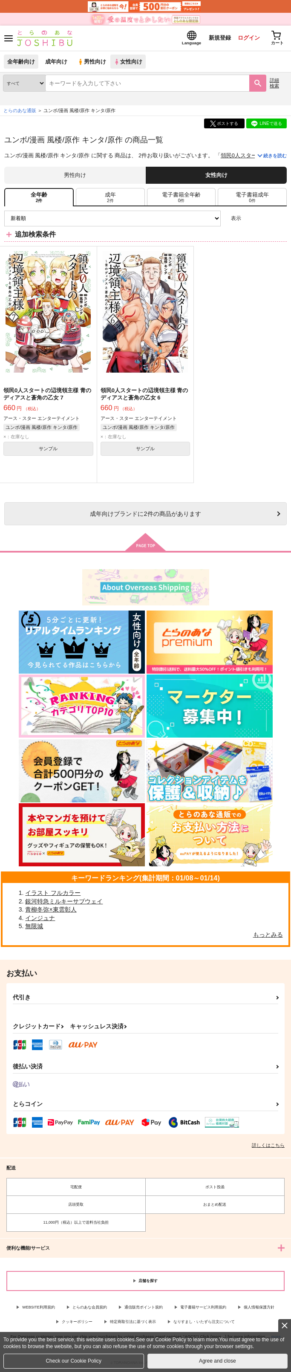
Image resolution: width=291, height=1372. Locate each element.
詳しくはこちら (268, 1145)
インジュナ (40, 918)
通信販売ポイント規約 (143, 1307)
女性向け (128, 61)
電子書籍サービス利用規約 (203, 1307)
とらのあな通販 (19, 110)
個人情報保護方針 (259, 1307)
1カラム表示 (280, 218)
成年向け (56, 61)
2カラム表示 (265, 218)
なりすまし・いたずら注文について (204, 1322)
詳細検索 (274, 83)
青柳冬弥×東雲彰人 (50, 909)
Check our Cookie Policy (73, 1361)
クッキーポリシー (77, 1322)
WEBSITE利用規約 (38, 1307)
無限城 (34, 926)
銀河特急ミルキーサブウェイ (64, 901)
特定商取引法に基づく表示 (133, 1322)
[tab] (110, 197)
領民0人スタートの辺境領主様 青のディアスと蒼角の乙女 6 (144, 394)
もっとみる (268, 934)
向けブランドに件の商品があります (145, 513)
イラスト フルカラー (53, 892)
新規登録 (220, 38)
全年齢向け (21, 61)
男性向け (92, 61)
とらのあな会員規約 (89, 1307)
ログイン (249, 38)
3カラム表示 (250, 218)
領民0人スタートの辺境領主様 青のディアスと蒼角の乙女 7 (47, 394)
